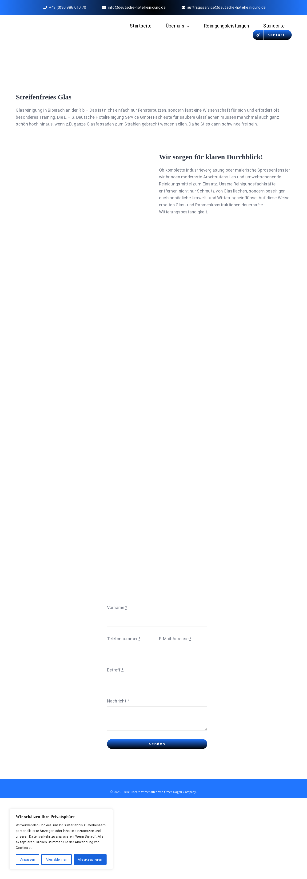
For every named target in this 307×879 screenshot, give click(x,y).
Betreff (115, 669)
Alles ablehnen (56, 859)
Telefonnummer (124, 638)
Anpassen (27, 859)
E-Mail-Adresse (175, 638)
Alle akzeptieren (90, 859)
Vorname (117, 607)
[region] (61, 839)
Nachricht (118, 700)
